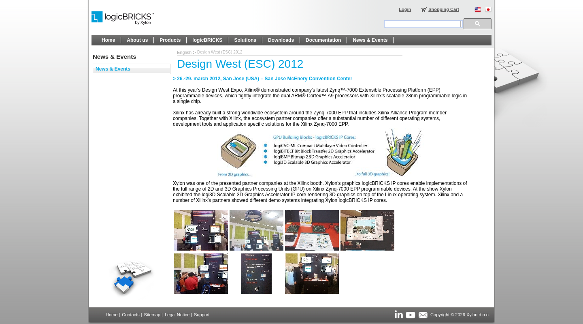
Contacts (130, 314)
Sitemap (152, 314)
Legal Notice (177, 314)
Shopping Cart (443, 9)
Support (202, 314)
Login (405, 9)
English (184, 52)
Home (111, 314)
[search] (423, 24)
